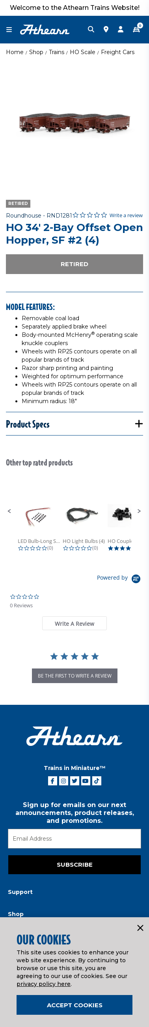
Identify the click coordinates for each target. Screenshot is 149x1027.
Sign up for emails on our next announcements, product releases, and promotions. (74, 812)
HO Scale (82, 52)
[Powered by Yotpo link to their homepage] (120, 580)
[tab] (74, 623)
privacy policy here (44, 984)
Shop (36, 52)
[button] (9, 511)
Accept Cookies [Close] (74, 1005)
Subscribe (75, 864)
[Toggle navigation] (13, 29)
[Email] (74, 839)
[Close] (140, 928)
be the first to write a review (75, 675)
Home (15, 52)
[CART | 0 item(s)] (136, 29)
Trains (56, 52)
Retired (74, 264)
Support (20, 892)
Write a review (126, 215)
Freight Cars (117, 52)
